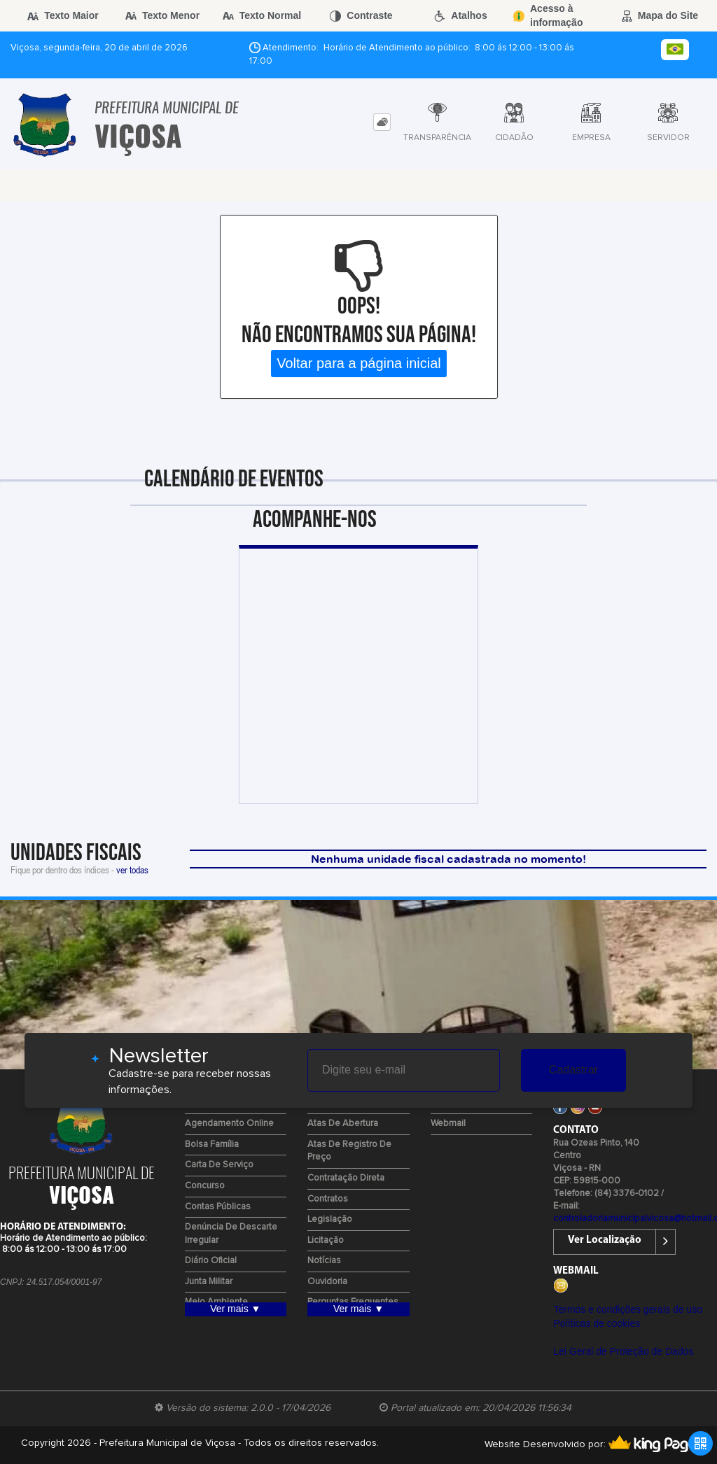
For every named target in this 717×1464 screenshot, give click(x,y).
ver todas (132, 869)
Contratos (327, 1199)
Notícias (324, 1260)
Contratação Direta (345, 1178)
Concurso (205, 1185)
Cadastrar (573, 1070)
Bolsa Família (212, 1144)
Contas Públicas (218, 1206)
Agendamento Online (229, 1123)
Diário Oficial (211, 1260)
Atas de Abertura (342, 1123)
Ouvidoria (327, 1281)
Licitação (325, 1240)
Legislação (329, 1219)
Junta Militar (208, 1281)
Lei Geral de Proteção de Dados (623, 1351)
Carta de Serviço (219, 1164)
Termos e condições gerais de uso (627, 1309)
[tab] (382, 122)
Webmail (448, 1123)
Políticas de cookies (596, 1323)
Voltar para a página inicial (359, 363)
